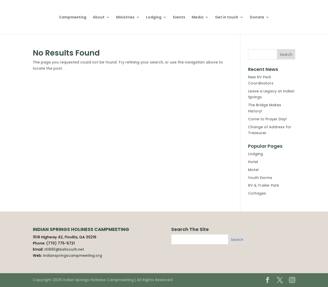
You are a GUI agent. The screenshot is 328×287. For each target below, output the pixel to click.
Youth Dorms (260, 177)
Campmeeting (72, 17)
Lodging (153, 17)
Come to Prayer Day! (267, 119)
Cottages (257, 193)
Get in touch (226, 17)
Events (179, 17)
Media (197, 17)
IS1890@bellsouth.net (64, 249)
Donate (257, 17)
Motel (253, 169)
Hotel (253, 161)
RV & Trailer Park (263, 185)
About (99, 17)
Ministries (125, 17)
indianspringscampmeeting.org (72, 255)
